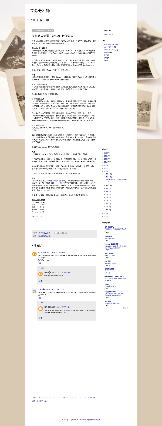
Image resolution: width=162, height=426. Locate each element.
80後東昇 (41, 289)
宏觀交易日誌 (108, 34)
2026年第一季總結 (110, 263)
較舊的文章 (92, 397)
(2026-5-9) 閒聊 (109, 255)
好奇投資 (107, 261)
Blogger (97, 420)
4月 (107, 200)
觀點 (105, 58)
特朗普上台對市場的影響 (56, 181)
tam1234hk (42, 252)
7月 (107, 191)
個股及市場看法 (109, 50)
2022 (106, 153)
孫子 (105, 55)
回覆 (39, 263)
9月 (107, 188)
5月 (107, 197)
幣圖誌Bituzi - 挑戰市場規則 (114, 276)
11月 (108, 177)
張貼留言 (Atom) (42, 401)
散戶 (46, 272)
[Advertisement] (64, 377)
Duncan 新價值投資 (111, 244)
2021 (106, 156)
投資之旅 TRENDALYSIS (113, 292)
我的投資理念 (108, 47)
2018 (106, 165)
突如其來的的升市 (110, 286)
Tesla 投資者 (108, 254)
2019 (106, 162)
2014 (106, 216)
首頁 (64, 397)
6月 (107, 194)
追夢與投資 (108, 236)
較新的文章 (36, 397)
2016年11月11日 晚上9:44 (56, 252)
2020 (106, 159)
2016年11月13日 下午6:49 (60, 272)
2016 (106, 171)
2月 (107, 207)
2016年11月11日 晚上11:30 (54, 289)
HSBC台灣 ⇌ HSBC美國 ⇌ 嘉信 (115, 278)
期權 (105, 60)
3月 (107, 204)
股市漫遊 (107, 301)
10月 (108, 185)
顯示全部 (125, 308)
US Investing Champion (112, 303)
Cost (105, 271)
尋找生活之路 (109, 269)
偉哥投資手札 (109, 227)
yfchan (107, 284)
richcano (83, 420)
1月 (107, 210)
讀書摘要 (107, 52)
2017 (106, 168)
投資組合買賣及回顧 (44, 236)
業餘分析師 (40, 10)
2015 (106, 213)
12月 (108, 174)
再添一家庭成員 (109, 238)
